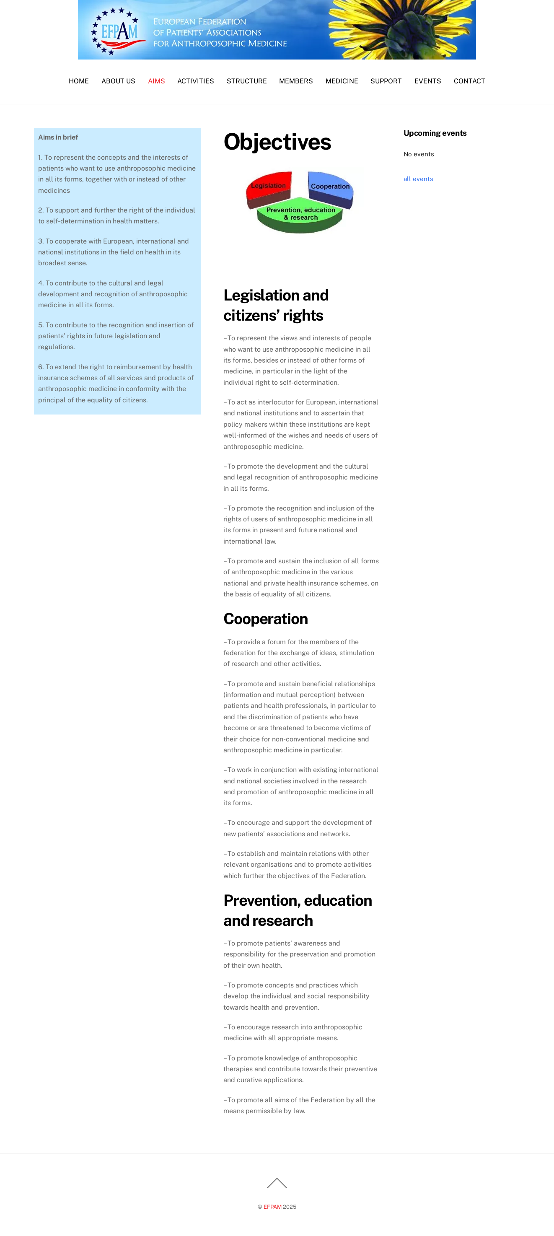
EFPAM (273, 1207)
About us (118, 81)
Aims (156, 81)
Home (79, 81)
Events (427, 81)
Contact (469, 81)
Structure (247, 81)
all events (418, 178)
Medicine (342, 81)
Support (386, 81)
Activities (195, 81)
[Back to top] (277, 1187)
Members (296, 81)
